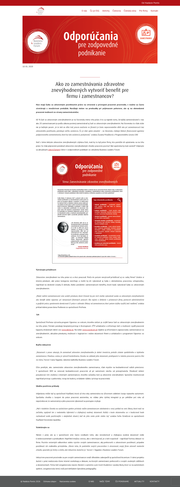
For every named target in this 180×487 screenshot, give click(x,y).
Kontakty (154, 481)
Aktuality (139, 481)
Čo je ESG (94, 10)
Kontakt (154, 10)
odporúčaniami (54, 149)
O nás (84, 10)
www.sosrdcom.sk (89, 329)
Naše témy (105, 481)
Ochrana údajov (49, 481)
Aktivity (106, 10)
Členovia (116, 10)
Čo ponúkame (122, 481)
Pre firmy (143, 10)
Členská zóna (130, 10)
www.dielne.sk (68, 329)
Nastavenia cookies (68, 481)
